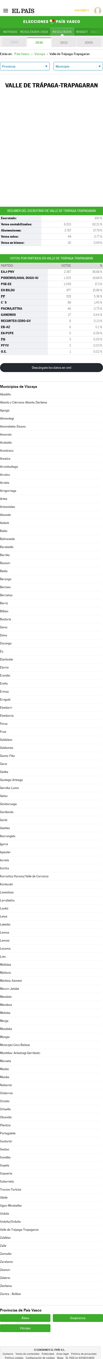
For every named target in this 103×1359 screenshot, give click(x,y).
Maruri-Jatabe (9, 988)
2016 (39, 42)
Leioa (3, 916)
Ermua (4, 691)
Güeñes (5, 828)
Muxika (4, 1077)
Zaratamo (6, 1262)
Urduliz (4, 1213)
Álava (25, 1318)
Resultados (62, 32)
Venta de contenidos (27, 1353)
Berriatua (6, 595)
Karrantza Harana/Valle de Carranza (24, 876)
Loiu (3, 956)
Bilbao (4, 611)
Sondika (5, 1157)
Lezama (5, 948)
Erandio (5, 675)
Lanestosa (7, 892)
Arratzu (5, 474)
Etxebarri (6, 707)
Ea (1, 651)
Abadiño (5, 394)
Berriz (4, 603)
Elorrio (4, 667)
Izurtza (4, 868)
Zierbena (6, 1286)
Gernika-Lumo (9, 788)
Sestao (4, 1149)
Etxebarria (7, 715)
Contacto (8, 1353)
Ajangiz (5, 410)
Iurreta (4, 860)
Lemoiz (5, 940)
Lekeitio (5, 924)
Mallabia (5, 964)
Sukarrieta (7, 1181)
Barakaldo (6, 547)
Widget (82, 32)
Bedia (4, 571)
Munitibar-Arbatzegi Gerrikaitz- (20, 1053)
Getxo (4, 796)
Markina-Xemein (11, 980)
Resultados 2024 (34, 32)
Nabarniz (6, 1085)
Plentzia (5, 1125)
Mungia (5, 1037)
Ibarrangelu (7, 836)
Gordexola (6, 812)
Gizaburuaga (8, 804)
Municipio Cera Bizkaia (15, 1045)
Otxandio (6, 1117)
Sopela (4, 1165)
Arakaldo (6, 442)
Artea (3, 499)
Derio (3, 627)
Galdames (6, 748)
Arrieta (4, 482)
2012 (64, 42)
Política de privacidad (83, 1353)
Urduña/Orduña (10, 1221)
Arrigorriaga (8, 491)
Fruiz (3, 731)
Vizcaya (25, 1328)
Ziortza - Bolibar (10, 1294)
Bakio (3, 531)
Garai (3, 764)
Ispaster (5, 852)
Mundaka (6, 1029)
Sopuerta (6, 1173)
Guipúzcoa (77, 1318)
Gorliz (4, 820)
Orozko (4, 1101)
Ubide (4, 1197)
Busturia (5, 619)
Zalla (3, 1246)
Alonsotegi (7, 418)
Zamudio (6, 1254)
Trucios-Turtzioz (10, 1189)
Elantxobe (6, 659)
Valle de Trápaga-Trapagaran (19, 1229)
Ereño (4, 683)
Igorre (4, 844)
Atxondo (5, 515)
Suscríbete (81, 10)
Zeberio (5, 1278)
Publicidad (48, 1353)
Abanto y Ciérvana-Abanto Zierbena (23, 402)
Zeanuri (5, 1270)
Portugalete (8, 1133)
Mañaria (5, 972)
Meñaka (5, 1013)
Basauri (5, 563)
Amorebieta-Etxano (13, 426)
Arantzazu (6, 450)
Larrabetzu (7, 900)
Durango (6, 643)
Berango (5, 579)
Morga (4, 1021)
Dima (3, 635)
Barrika (5, 555)
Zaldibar (5, 1237)
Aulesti (4, 523)
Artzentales (7, 507)
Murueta (5, 1061)
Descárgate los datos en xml (51, 367)
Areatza (5, 458)
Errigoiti (5, 699)
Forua (4, 723)
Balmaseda (7, 539)
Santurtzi (6, 1141)
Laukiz (4, 908)
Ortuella (5, 1109)
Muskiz (4, 1069)
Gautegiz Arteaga (11, 780)
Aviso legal (62, 1353)
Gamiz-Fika (7, 756)
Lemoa (4, 932)
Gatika (4, 772)
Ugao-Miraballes (11, 1205)
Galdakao (6, 740)
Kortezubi (6, 884)
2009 (89, 42)
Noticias (10, 32)
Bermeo (5, 587)
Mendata (6, 997)
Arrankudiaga (9, 466)
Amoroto (6, 434)
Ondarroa (6, 1093)
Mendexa (6, 1005)
